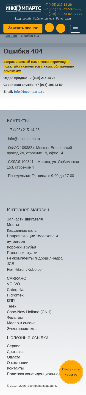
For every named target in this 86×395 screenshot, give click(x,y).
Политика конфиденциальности (35, 374)
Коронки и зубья (21, 247)
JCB (10, 264)
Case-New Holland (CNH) (29, 312)
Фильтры (15, 317)
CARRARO (16, 278)
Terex (12, 306)
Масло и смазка (21, 323)
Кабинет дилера (43, 18)
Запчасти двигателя (25, 219)
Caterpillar (16, 290)
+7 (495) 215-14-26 (58, 4)
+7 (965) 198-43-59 (63, 9)
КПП (11, 301)
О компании (17, 363)
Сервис (13, 346)
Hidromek (15, 295)
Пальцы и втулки (22, 253)
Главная (11, 36)
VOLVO (13, 284)
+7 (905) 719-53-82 (63, 14)
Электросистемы (22, 329)
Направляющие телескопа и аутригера (32, 239)
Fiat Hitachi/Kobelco (24, 269)
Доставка (15, 352)
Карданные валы (22, 230)
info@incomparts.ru (29, 91)
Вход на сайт (23, 18)
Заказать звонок (23, 28)
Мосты (13, 225)
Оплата (13, 357)
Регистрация (64, 18)
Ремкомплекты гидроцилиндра (35, 258)
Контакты (15, 368)
